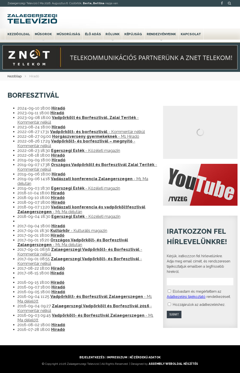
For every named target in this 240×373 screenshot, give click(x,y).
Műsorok (43, 34)
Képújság (133, 34)
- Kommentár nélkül (97, 131)
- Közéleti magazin (85, 150)
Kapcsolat (191, 34)
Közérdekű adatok (145, 357)
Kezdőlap (14, 76)
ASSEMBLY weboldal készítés (173, 364)
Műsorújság (68, 34)
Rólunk (112, 34)
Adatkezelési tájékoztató (186, 297)
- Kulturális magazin (78, 230)
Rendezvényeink (161, 34)
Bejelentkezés (91, 357)
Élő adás (93, 34)
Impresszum (117, 357)
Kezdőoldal (18, 34)
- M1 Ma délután (81, 209)
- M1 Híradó (95, 136)
